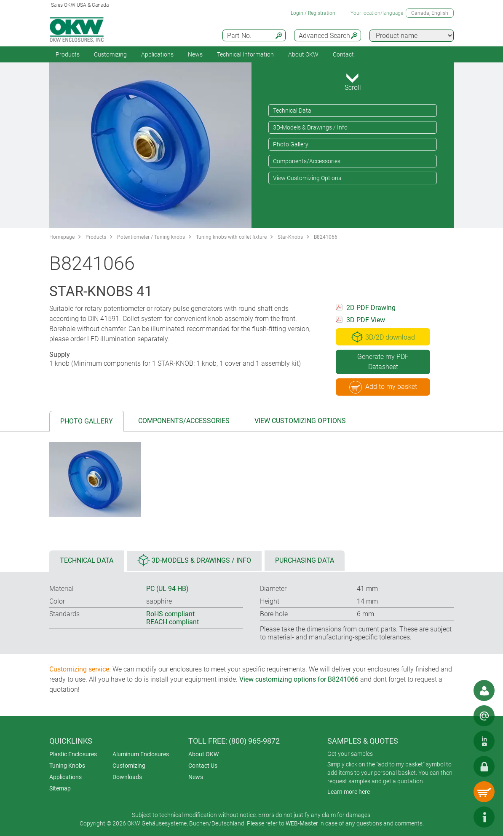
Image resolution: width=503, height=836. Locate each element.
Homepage (62, 237)
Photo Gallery (290, 144)
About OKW (203, 754)
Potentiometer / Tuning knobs (151, 237)
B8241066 (325, 237)
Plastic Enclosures (73, 754)
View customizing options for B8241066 (299, 679)
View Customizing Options (307, 178)
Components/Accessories (306, 161)
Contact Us (202, 765)
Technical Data (292, 110)
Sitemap (60, 788)
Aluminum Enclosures (140, 754)
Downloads (127, 777)
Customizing (110, 54)
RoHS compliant (170, 614)
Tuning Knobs (67, 765)
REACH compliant (172, 622)
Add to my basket (383, 387)
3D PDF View (365, 320)
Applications (157, 54)
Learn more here (348, 791)
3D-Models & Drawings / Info (310, 127)
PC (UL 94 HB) (167, 589)
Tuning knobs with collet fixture (231, 237)
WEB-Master (302, 823)
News (195, 54)
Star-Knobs (290, 237)
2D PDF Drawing (371, 308)
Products (68, 54)
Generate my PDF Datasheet (383, 362)
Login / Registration (313, 13)
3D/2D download (383, 337)
